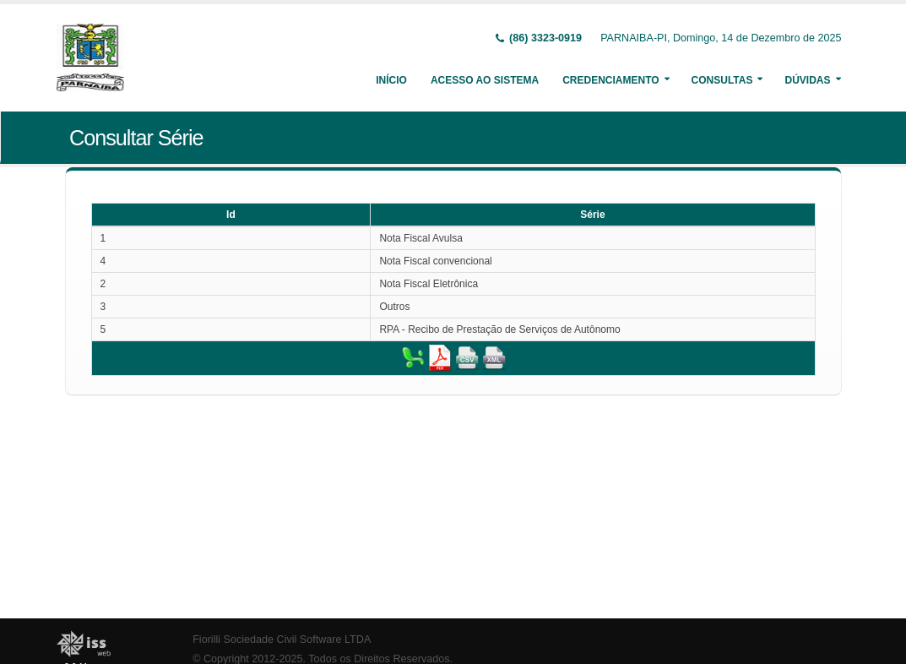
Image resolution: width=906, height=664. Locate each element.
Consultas (722, 80)
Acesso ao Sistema (485, 80)
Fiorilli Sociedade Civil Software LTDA (282, 639)
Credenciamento (610, 80)
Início (391, 80)
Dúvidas (807, 80)
